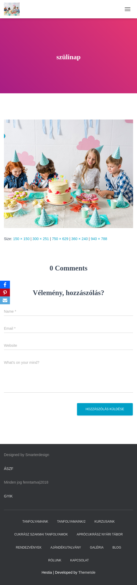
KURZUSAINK (104, 521)
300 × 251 (40, 239)
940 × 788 (99, 239)
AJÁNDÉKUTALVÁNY (65, 547)
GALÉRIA (96, 547)
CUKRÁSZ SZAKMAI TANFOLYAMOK (41, 534)
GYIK (8, 496)
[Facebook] (5, 285)
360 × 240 (79, 239)
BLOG (116, 547)
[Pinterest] (5, 292)
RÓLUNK (54, 560)
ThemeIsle (86, 572)
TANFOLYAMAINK (35, 521)
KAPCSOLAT (79, 560)
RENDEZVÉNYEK (28, 547)
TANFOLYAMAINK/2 (71, 521)
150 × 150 (21, 239)
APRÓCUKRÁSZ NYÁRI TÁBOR (100, 534)
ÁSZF (8, 469)
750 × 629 (60, 239)
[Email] (5, 300)
